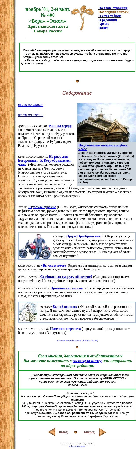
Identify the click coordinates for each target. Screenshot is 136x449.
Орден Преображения (83, 236)
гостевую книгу (87, 360)
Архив (103, 24)
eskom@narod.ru (77, 446)
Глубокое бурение (42, 207)
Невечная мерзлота (65, 329)
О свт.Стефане (109, 16)
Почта (103, 28)
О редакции (107, 20)
